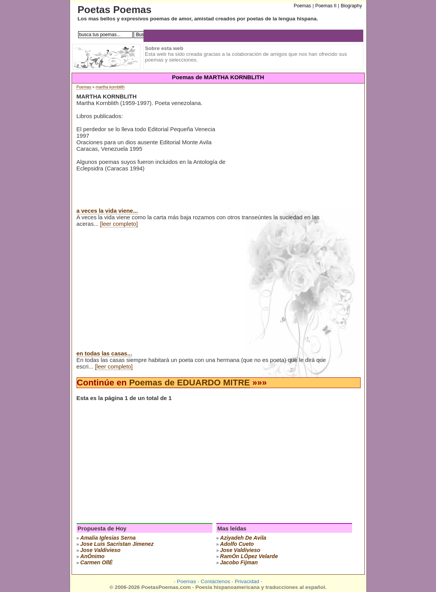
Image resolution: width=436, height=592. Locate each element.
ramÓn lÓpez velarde (249, 556)
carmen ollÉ (96, 562)
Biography (351, 5)
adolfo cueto (237, 544)
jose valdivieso (100, 550)
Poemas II (325, 5)
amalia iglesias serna (108, 538)
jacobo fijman (239, 562)
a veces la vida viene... (107, 210)
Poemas (84, 87)
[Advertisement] (293, 153)
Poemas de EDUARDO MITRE (189, 382)
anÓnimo (92, 556)
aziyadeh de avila (243, 538)
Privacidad (247, 581)
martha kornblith (110, 87)
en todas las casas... (104, 353)
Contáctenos (215, 581)
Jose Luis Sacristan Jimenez (117, 544)
